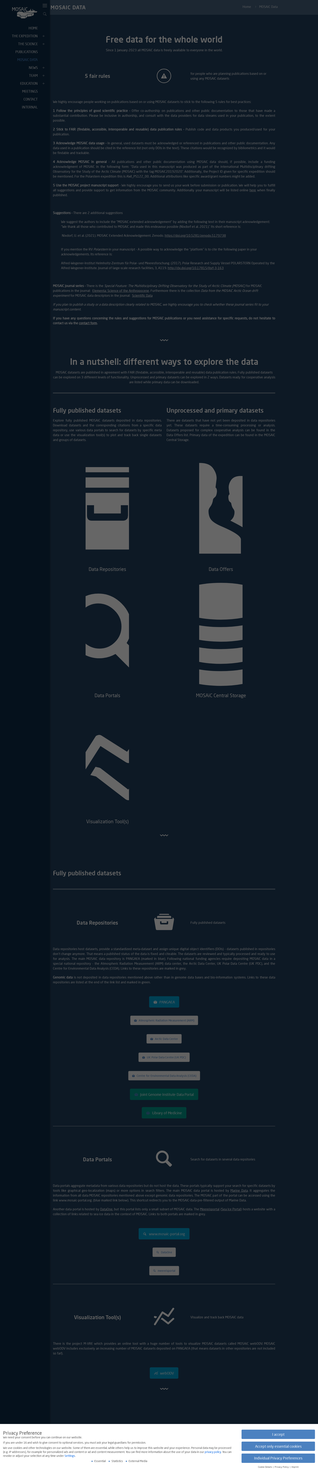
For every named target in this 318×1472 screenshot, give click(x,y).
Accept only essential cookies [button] (278, 1446)
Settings (69, 1455)
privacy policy (213, 1452)
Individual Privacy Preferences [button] (278, 1458)
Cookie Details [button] (265, 1467)
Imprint (295, 1467)
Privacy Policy (282, 1467)
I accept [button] (278, 1434)
